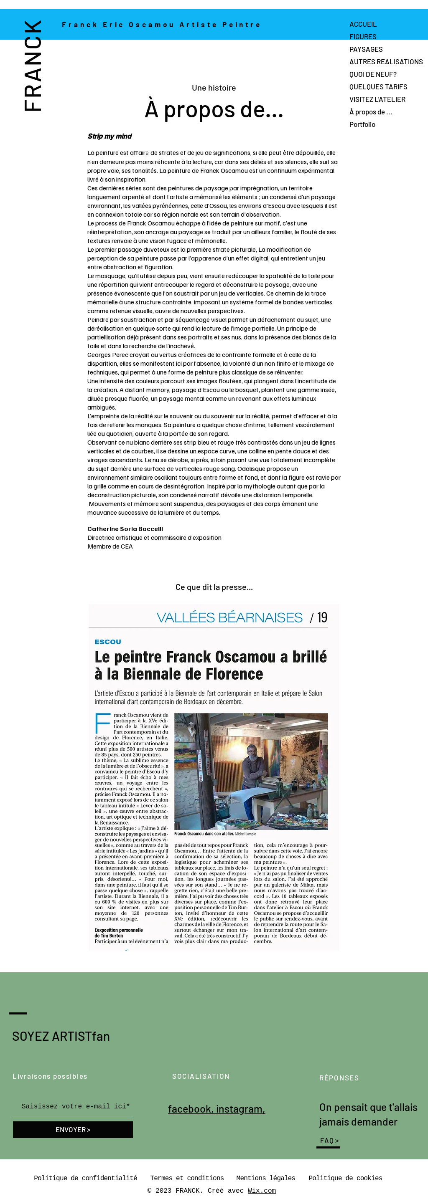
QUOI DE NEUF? (373, 74)
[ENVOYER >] (73, 1129)
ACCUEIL (363, 24)
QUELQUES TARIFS (378, 86)
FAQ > (329, 1140)
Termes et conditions (187, 1178)
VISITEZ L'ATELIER (377, 99)
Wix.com (262, 1191)
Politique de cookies (345, 1178)
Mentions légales (266, 1178)
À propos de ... (370, 111)
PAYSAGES (366, 49)
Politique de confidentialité (85, 1178)
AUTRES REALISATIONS (386, 61)
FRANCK (32, 65)
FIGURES (363, 36)
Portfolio (362, 124)
